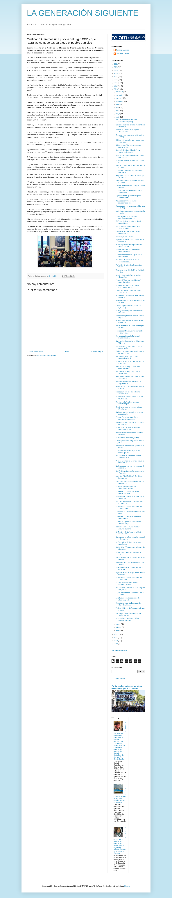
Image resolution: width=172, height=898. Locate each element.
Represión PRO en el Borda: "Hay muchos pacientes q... (128, 151)
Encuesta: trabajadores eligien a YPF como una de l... (129, 256)
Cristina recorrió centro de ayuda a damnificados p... (128, 232)
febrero (118, 627)
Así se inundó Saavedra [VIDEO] (127, 438)
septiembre (120, 101)
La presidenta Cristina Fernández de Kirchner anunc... (129, 507)
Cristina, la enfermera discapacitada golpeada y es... (128, 131)
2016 (116, 80)
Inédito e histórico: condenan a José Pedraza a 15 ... (128, 291)
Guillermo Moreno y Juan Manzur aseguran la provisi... (127, 528)
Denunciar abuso (119, 650)
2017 (116, 76)
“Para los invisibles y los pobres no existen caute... (128, 372)
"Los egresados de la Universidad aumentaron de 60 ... (128, 428)
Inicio (67, 352)
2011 (116, 638)
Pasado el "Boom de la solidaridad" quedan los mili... (128, 281)
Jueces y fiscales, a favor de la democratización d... (126, 357)
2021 (116, 64)
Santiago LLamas (122, 50)
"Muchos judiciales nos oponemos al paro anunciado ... (129, 246)
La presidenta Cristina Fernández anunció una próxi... (127, 492)
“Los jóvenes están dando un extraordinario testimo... (126, 487)
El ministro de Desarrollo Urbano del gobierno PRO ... (128, 518)
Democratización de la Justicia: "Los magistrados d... (128, 383)
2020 (116, 67)
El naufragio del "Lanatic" (125, 236)
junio (118, 111)
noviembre (120, 95)
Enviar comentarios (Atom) (46, 356)
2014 (116, 86)
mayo (118, 114)
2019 (116, 70)
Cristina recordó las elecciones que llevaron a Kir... (128, 146)
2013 (116, 89)
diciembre (119, 92)
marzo (118, 624)
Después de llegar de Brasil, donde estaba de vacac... (128, 604)
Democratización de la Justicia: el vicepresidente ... (127, 337)
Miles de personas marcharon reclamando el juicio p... (126, 121)
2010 (116, 641)
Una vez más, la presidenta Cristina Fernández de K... (128, 457)
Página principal (119, 678)
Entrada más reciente (35, 352)
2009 (116, 644)
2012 (116, 634)
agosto (118, 104)
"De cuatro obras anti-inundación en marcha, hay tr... (128, 614)
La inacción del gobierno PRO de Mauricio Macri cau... (127, 619)
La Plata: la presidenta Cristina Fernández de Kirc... (126, 584)
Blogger (127, 886)
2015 (116, 83)
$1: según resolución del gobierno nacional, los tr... (128, 393)
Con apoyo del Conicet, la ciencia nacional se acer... (127, 261)
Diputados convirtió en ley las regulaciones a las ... (126, 202)
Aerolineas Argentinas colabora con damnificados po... (128, 523)
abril (117, 117)
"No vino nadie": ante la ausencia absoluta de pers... (127, 403)
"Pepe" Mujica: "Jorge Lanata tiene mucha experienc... (128, 227)
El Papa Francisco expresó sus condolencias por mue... (127, 418)
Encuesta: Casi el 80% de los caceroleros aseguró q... (126, 217)
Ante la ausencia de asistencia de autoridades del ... (128, 599)
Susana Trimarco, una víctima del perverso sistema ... (127, 251)
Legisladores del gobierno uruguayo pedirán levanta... (128, 197)
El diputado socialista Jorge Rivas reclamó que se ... (128, 452)
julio (117, 108)
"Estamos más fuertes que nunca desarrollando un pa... (127, 286)
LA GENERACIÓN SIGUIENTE (82, 12)
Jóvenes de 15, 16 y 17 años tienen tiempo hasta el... (128, 367)
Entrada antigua (97, 352)
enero (118, 630)
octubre (119, 98)
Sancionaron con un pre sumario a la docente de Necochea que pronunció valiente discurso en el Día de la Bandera (120, 840)
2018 (116, 73)
